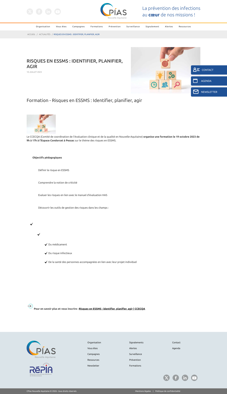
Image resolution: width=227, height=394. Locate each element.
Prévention (115, 26)
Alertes (169, 26)
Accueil (31, 34)
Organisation (43, 26)
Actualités (44, 34)
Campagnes (78, 26)
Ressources (185, 26)
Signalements (136, 342)
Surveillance (133, 26)
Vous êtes (61, 26)
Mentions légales (143, 391)
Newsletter (93, 365)
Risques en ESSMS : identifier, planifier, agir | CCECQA (112, 308)
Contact (176, 342)
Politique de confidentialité (167, 391)
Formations (97, 26)
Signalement (152, 26)
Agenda (176, 348)
